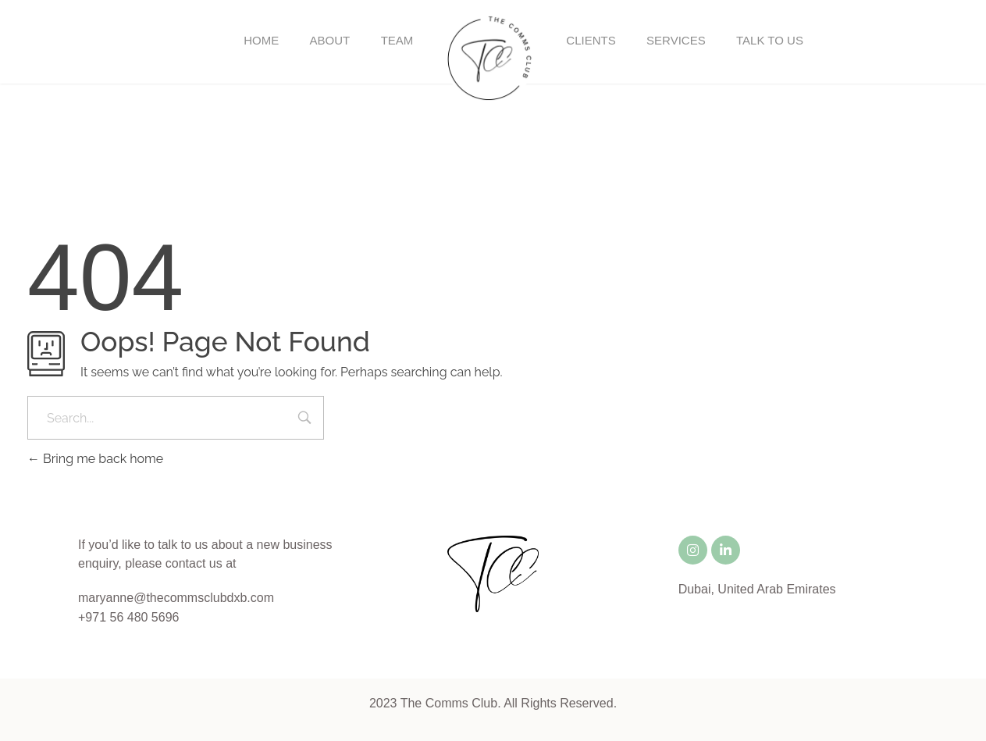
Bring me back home (95, 458)
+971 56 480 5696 (128, 617)
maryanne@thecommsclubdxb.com (176, 597)
